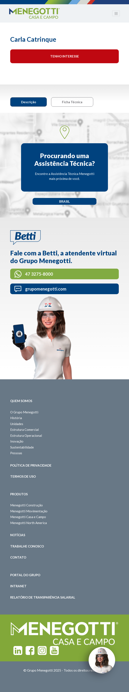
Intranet (18, 586)
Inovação (16, 441)
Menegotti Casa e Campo (28, 517)
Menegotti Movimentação (28, 511)
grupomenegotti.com (45, 288)
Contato (18, 557)
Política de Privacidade (31, 465)
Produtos (19, 494)
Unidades (16, 424)
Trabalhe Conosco (27, 546)
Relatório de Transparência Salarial (42, 597)
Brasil (64, 201)
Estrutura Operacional (26, 435)
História (16, 418)
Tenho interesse (64, 56)
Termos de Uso (23, 476)
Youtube (54, 650)
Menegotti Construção (26, 505)
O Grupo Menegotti (24, 412)
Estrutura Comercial (24, 429)
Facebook (30, 650)
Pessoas (16, 453)
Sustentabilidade (22, 447)
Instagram (42, 650)
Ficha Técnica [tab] (72, 102)
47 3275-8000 (39, 274)
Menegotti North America (28, 523)
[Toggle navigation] (116, 13)
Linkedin (17, 650)
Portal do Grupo (25, 575)
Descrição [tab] (28, 102)
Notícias (17, 535)
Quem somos (21, 401)
